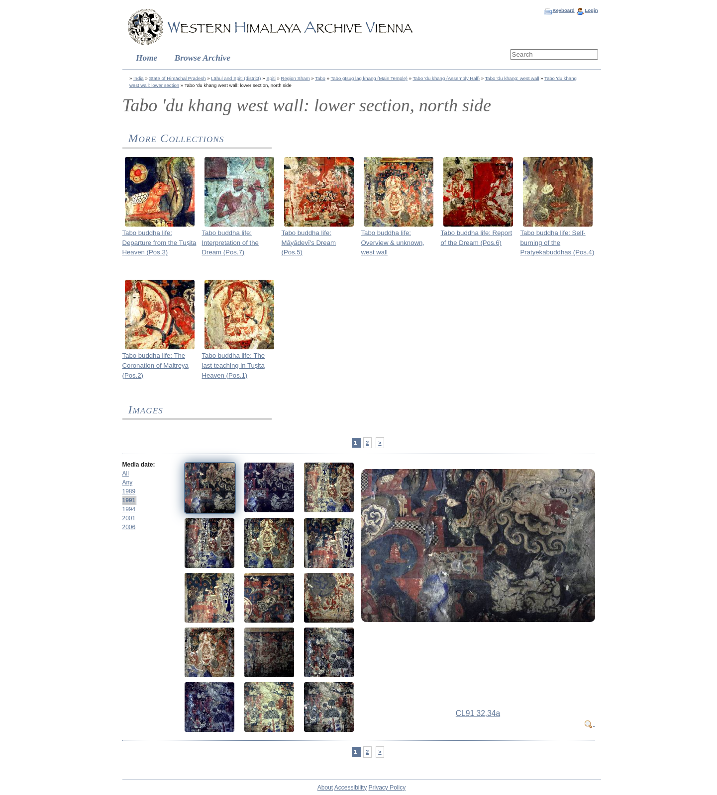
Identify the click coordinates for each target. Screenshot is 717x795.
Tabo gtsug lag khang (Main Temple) (368, 78)
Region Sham (295, 78)
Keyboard (563, 10)
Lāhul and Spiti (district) (236, 78)
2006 (129, 527)
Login (591, 10)
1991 (129, 500)
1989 (129, 491)
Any (127, 482)
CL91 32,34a (478, 713)
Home (146, 58)
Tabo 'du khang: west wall (512, 78)
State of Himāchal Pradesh (177, 78)
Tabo (320, 78)
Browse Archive (202, 58)
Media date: (138, 464)
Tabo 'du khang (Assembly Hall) (446, 78)
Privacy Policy (387, 787)
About (325, 787)
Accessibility (350, 787)
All (125, 473)
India (138, 78)
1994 (129, 509)
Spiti (271, 78)
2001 (129, 518)
